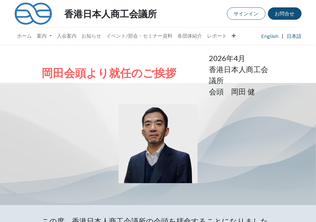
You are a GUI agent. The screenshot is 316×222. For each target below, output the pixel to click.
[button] (233, 36)
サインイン (246, 13)
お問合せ (284, 13)
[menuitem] (24, 36)
